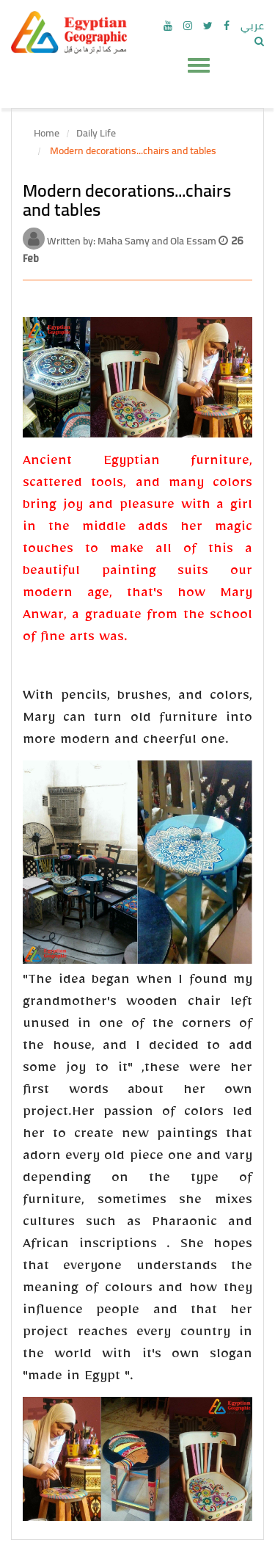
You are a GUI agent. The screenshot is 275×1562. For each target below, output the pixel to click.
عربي (252, 25)
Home (46, 132)
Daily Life (96, 132)
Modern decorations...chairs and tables (132, 150)
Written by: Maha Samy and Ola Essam (133, 240)
